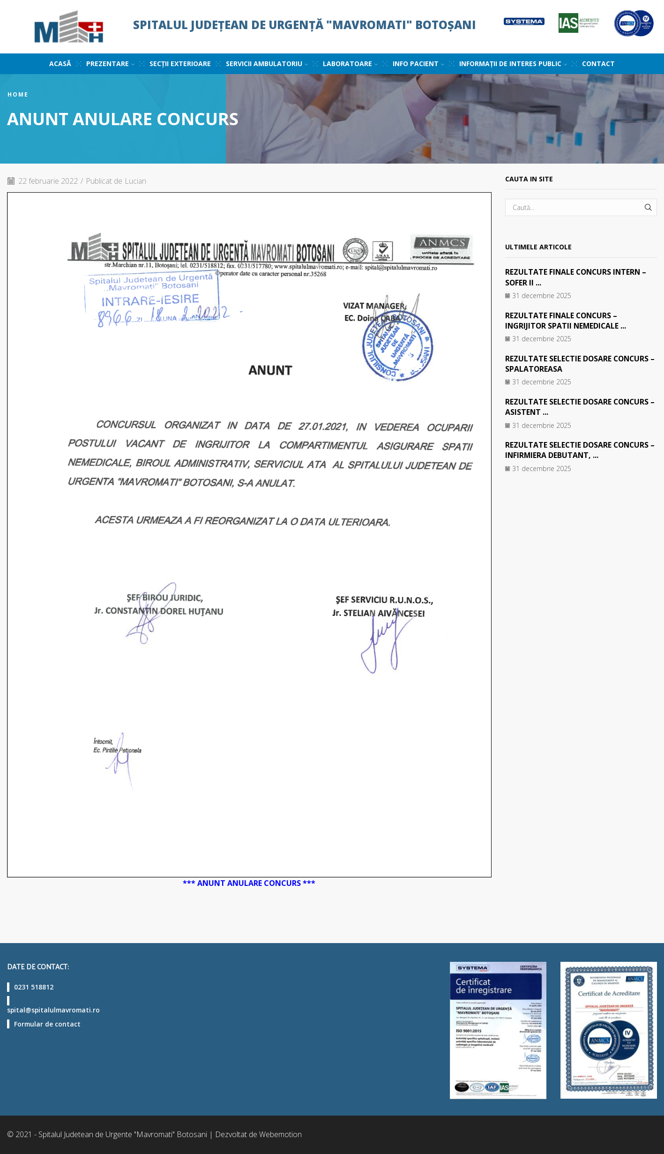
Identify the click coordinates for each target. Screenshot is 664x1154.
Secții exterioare (180, 63)
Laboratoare (350, 63)
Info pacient (418, 63)
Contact (598, 63)
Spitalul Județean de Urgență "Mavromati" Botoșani (304, 24)
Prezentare (110, 63)
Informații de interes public (513, 63)
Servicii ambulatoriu (267, 63)
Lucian (136, 181)
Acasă (60, 63)
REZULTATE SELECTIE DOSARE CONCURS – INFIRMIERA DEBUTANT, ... (578, 450)
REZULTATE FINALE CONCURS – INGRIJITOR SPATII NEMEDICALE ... (566, 320)
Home (18, 94)
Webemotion (280, 1134)
